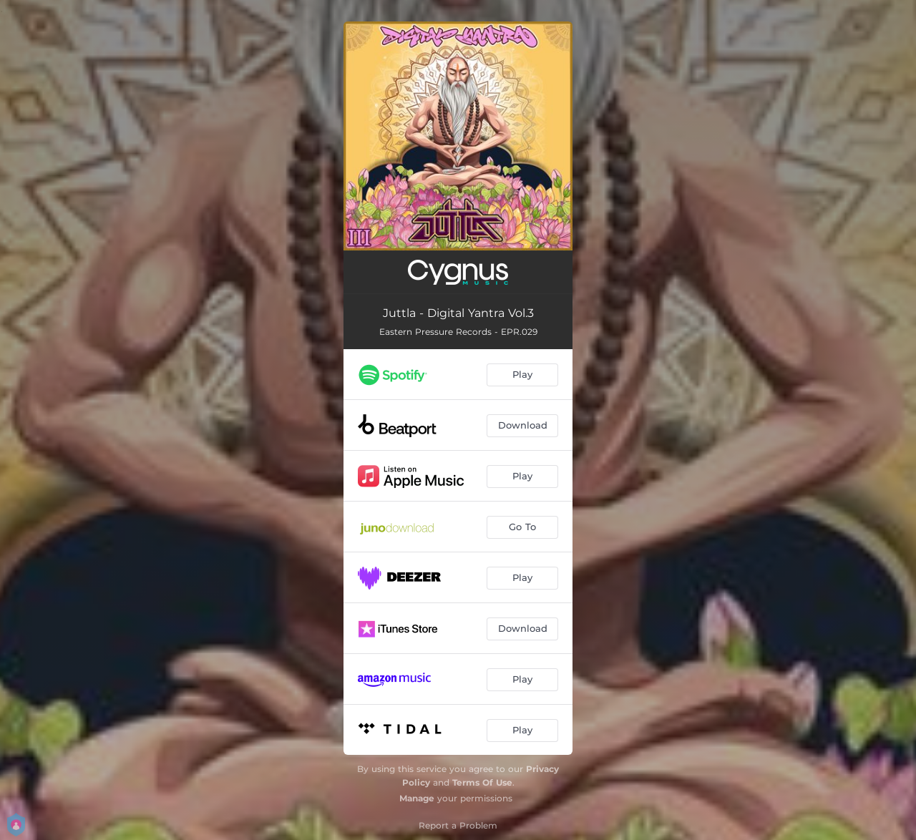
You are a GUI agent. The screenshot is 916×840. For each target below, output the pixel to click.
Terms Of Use (482, 782)
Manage (416, 798)
